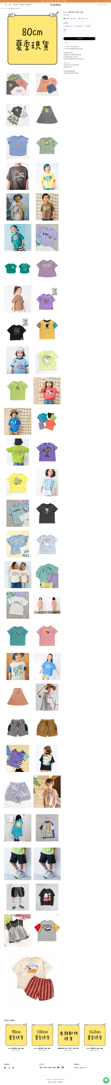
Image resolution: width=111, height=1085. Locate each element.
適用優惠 (65, 23)
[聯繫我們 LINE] (106, 1080)
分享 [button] (65, 42)
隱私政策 (55, 1082)
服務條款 (50, 1082)
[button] (99, 4)
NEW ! (10, 4)
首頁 (6, 4)
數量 (64, 31)
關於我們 (22, 4)
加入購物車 (79, 38)
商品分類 (15, 4)
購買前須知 (28, 4)
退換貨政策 (60, 1082)
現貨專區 (5, 8)
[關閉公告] (109, 1)
